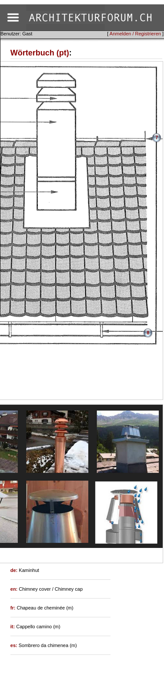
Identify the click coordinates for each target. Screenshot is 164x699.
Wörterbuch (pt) (39, 52)
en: (14, 589)
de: (14, 570)
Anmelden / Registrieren (135, 33)
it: (13, 626)
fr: (13, 607)
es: (14, 645)
